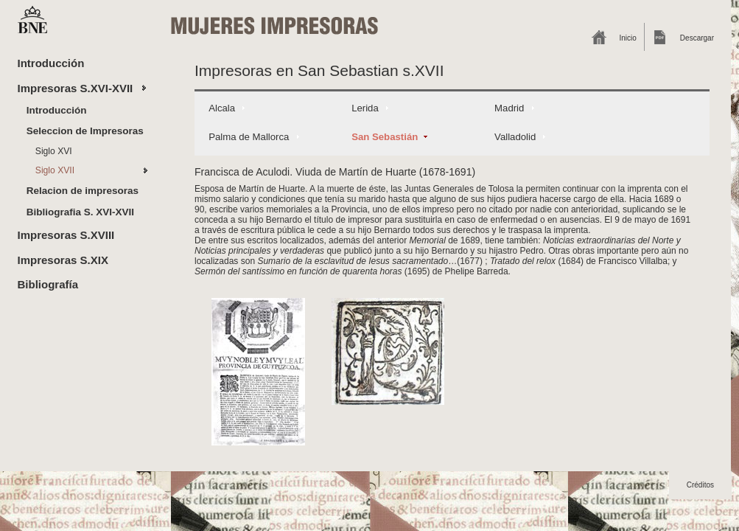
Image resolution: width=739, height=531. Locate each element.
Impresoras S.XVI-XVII (75, 88)
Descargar (697, 38)
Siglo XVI (53, 151)
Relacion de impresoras (83, 190)
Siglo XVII (54, 170)
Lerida (365, 108)
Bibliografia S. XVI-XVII (80, 212)
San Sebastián (384, 136)
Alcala (222, 108)
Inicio (628, 38)
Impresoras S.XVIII (66, 235)
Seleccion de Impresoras (85, 130)
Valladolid (515, 136)
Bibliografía (48, 284)
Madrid (509, 108)
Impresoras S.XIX (63, 260)
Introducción (51, 63)
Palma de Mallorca (249, 136)
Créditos (700, 485)
